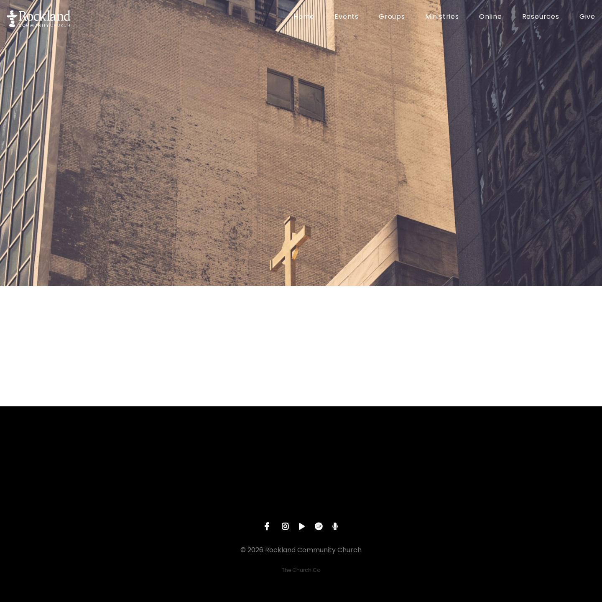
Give (587, 17)
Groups (392, 17)
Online (490, 17)
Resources (540, 17)
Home (303, 17)
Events (346, 17)
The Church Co (301, 570)
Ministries (442, 17)
